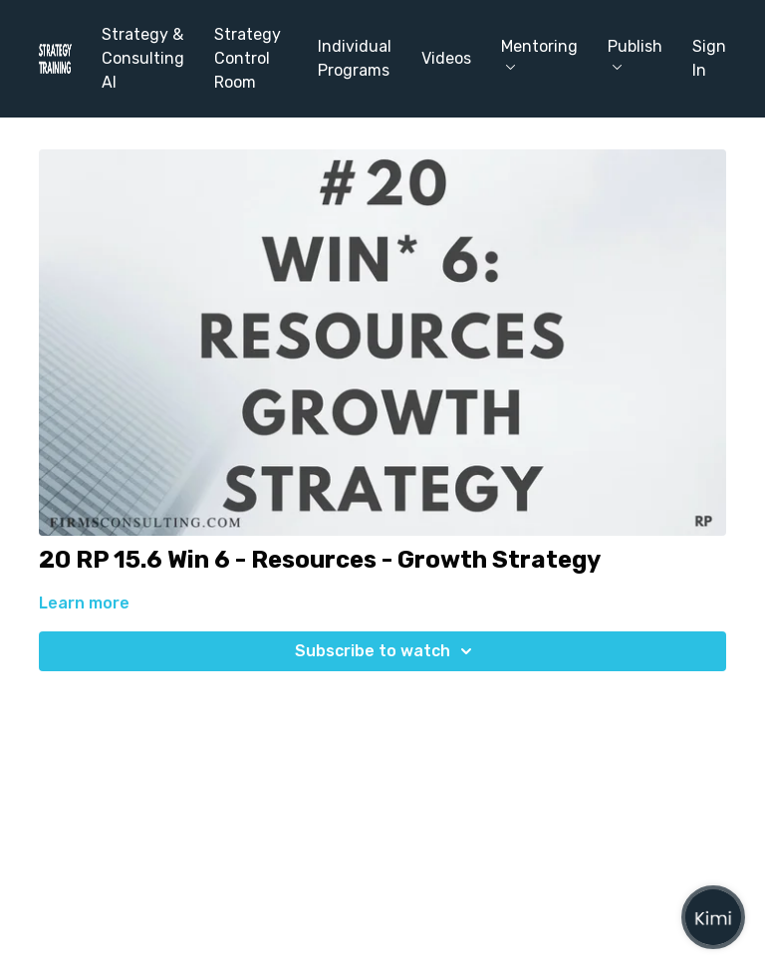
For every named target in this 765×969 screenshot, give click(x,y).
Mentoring (539, 53)
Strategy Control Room (247, 58)
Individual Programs (354, 58)
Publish (635, 53)
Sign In (709, 58)
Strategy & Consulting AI (143, 58)
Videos (446, 58)
